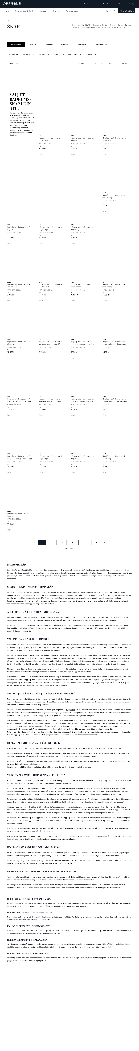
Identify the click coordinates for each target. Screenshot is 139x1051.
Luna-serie (18, 650)
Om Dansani (88, 4)
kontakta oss (69, 860)
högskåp (51, 573)
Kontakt (117, 4)
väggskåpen (70, 710)
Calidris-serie (31, 664)
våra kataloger (86, 767)
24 (95, 63)
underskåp (81, 720)
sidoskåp (105, 570)
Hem (8, 20)
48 (99, 63)
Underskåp (49, 45)
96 (102, 63)
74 (96, 542)
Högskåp (33, 45)
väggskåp (115, 573)
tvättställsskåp (26, 570)
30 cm (47, 679)
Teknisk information (103, 4)
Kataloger (56, 11)
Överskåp (64, 45)
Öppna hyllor (81, 45)
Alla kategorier (16, 45)
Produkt (125, 63)
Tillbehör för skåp (101, 45)
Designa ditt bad (72, 11)
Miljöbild (112, 63)
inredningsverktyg (52, 877)
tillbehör (35, 807)
